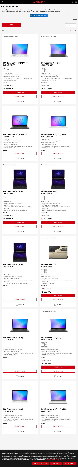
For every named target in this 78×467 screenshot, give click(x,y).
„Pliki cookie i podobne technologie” (53, 459)
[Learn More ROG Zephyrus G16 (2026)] (58, 96)
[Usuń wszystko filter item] (73, 31)
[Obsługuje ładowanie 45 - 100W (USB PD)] (8, 70)
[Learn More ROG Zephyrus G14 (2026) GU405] (20, 96)
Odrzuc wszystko (56, 463)
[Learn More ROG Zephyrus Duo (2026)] (20, 226)
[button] (2, 2)
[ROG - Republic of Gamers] (39, 2)
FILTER (11, 25)
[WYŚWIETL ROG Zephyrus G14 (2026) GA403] (20, 122)
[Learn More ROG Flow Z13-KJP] (58, 299)
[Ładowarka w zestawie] (4, 70)
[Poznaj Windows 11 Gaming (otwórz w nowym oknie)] (39, 15)
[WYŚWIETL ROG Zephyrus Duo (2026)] (20, 179)
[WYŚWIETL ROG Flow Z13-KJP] (58, 252)
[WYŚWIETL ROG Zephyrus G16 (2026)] (58, 50)
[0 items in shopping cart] (76, 2)
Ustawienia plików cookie (40, 463)
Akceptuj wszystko (69, 463)
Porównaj (21, 101)
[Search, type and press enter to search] (73, 2)
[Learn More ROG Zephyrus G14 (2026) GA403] (20, 153)
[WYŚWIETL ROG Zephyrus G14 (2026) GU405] (20, 50)
